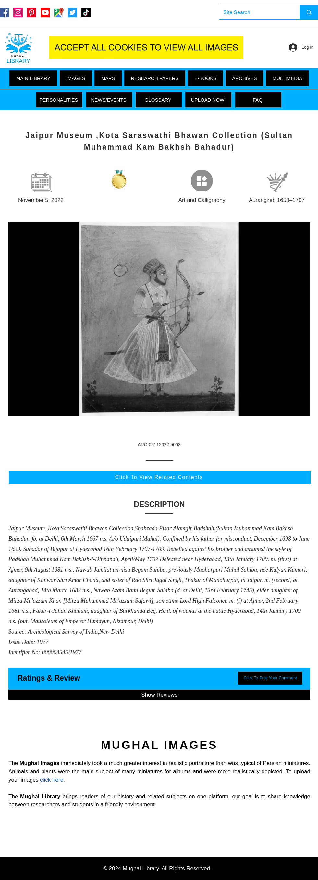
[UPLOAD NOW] (208, 99)
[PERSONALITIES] (59, 99)
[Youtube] (45, 12)
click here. (52, 780)
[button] (287, 78)
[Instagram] (18, 12)
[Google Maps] (59, 12)
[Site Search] (254, 12)
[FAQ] (258, 99)
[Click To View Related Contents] (160, 477)
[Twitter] (72, 12)
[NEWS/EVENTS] (109, 99)
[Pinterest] (31, 12)
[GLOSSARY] (159, 99)
